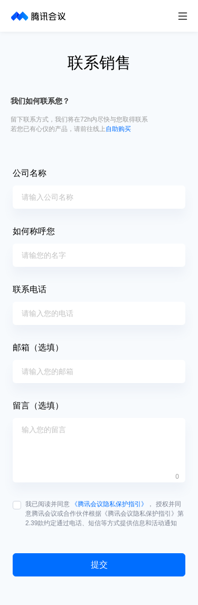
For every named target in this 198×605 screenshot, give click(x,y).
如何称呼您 (34, 231)
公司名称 (29, 173)
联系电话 (29, 289)
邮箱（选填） (38, 347)
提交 (99, 564)
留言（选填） (38, 405)
